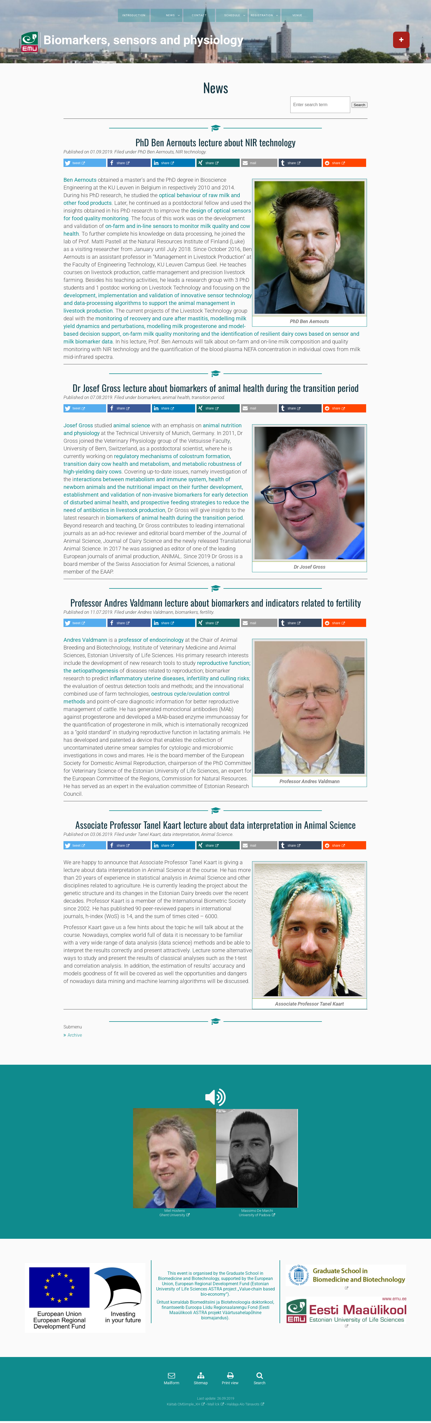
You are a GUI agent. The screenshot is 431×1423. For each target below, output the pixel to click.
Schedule (232, 15)
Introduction (133, 15)
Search (359, 105)
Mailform (171, 1383)
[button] (84, 163)
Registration (262, 15)
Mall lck (213, 1404)
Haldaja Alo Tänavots (243, 1404)
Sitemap (201, 1383)
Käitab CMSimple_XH (183, 1404)
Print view (230, 1383)
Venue (297, 15)
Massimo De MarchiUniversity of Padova (256, 1213)
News (170, 15)
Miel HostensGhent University (172, 1213)
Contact (199, 15)
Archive (75, 1035)
